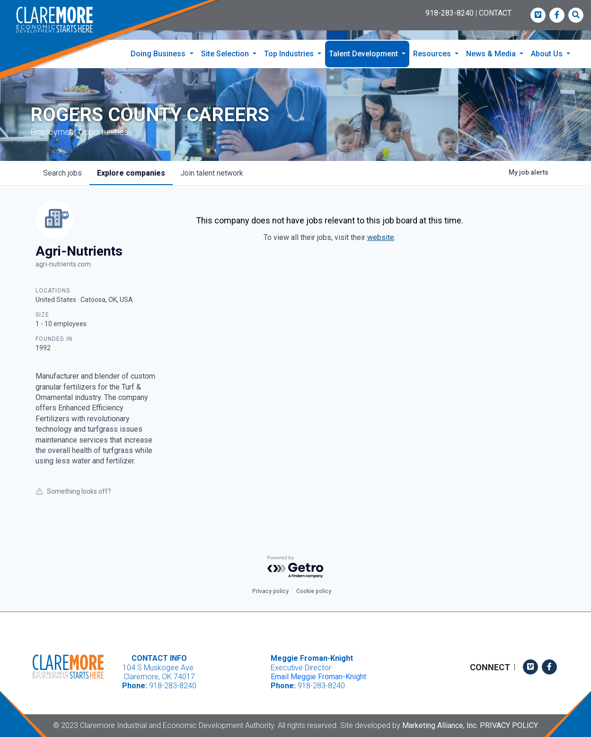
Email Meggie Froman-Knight (318, 676)
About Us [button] (548, 53)
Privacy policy (270, 591)
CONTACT (495, 13)
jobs (62, 173)
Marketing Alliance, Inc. (440, 725)
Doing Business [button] (159, 53)
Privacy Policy (509, 725)
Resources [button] (433, 53)
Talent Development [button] (364, 53)
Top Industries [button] (290, 53)
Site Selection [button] (226, 53)
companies (131, 173)
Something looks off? (73, 491)
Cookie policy (313, 591)
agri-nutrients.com (63, 264)
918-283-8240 (449, 13)
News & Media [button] (492, 53)
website (380, 237)
